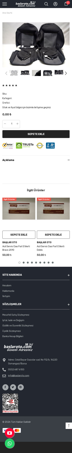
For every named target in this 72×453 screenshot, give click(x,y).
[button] (69, 426)
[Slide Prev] (6, 74)
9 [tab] (53, 263)
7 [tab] (44, 263)
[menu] (4, 4)
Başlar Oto (9, 242)
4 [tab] (32, 263)
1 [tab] (19, 263)
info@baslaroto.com (18, 375)
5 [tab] (36, 263)
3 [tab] (28, 263)
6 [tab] (40, 263)
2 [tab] (24, 263)
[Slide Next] (65, 74)
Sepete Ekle (36, 134)
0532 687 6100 (16, 369)
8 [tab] (48, 263)
